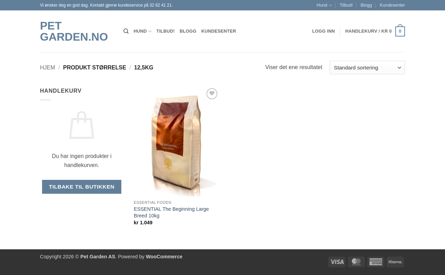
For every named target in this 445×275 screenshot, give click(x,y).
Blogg (366, 5)
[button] (375, 31)
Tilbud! (346, 5)
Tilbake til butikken (81, 187)
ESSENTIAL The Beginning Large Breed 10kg (171, 212)
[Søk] (126, 31)
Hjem (47, 67)
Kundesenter (392, 5)
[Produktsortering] (367, 67)
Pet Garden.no (74, 31)
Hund (324, 5)
